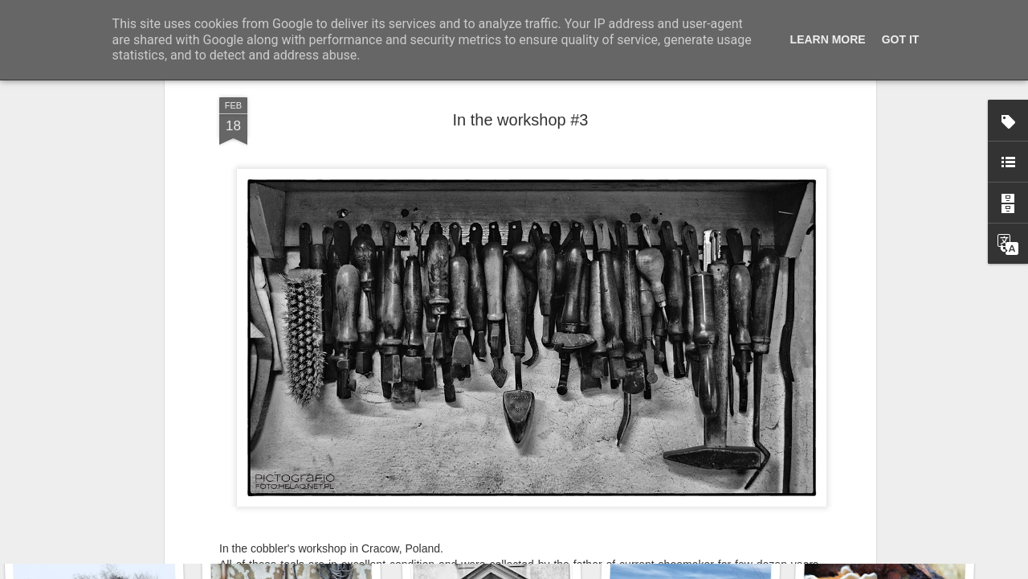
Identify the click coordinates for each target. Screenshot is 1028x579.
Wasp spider (302, 504)
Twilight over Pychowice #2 (114, 495)
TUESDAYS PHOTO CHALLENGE (678, 400)
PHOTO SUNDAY (320, 400)
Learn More (828, 39)
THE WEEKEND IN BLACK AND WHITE (478, 400)
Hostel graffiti (491, 497)
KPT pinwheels (880, 503)
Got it (901, 39)
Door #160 (689, 495)
